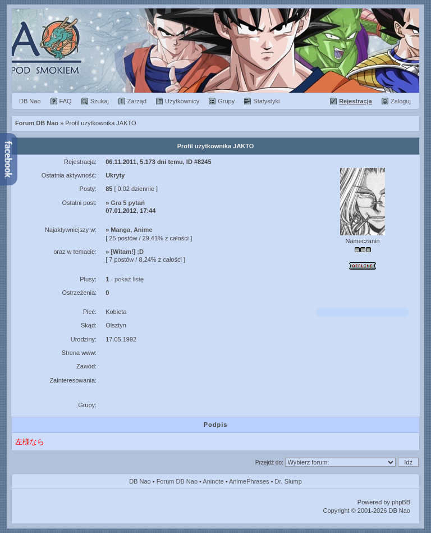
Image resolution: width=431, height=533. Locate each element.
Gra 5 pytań (128, 202)
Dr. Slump (288, 481)
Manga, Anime (131, 229)
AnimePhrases (249, 481)
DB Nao (140, 481)
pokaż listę (129, 279)
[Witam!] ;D (127, 251)
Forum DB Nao (177, 481)
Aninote (213, 481)
